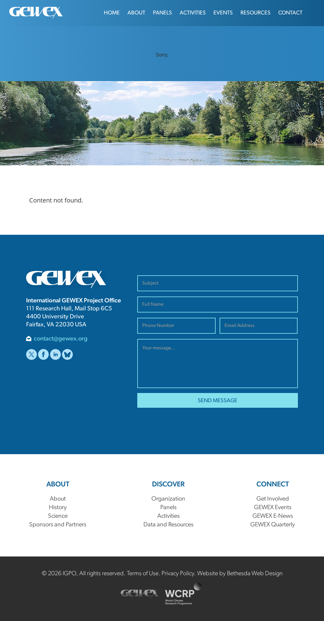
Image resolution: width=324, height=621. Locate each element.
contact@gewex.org (61, 339)
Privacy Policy (178, 574)
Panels (162, 13)
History (58, 508)
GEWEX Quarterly (272, 525)
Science (58, 516)
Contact (290, 13)
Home (112, 13)
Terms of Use (142, 574)
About (136, 13)
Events (223, 13)
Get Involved (272, 499)
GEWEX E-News (272, 516)
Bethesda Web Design (255, 574)
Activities (193, 13)
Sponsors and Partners (57, 525)
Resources (255, 13)
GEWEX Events (272, 508)
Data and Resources (168, 525)
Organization (168, 499)
